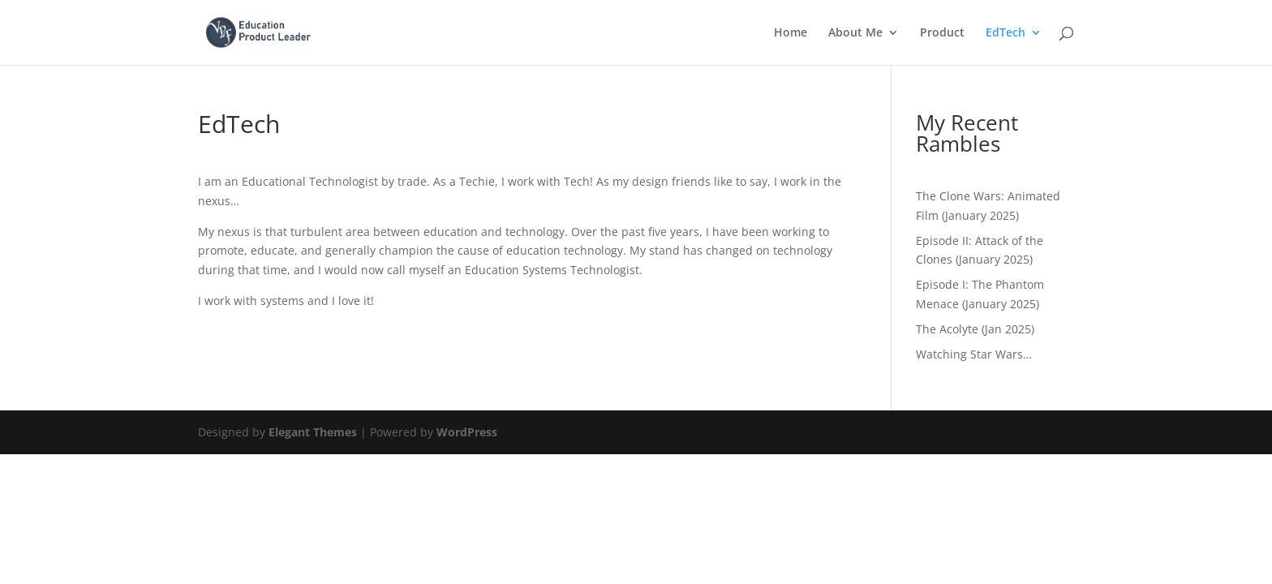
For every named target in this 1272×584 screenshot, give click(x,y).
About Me (855, 33)
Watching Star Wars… (974, 354)
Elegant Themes (313, 432)
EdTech (1005, 33)
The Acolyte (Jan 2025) (975, 329)
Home (790, 33)
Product (942, 33)
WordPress (466, 432)
